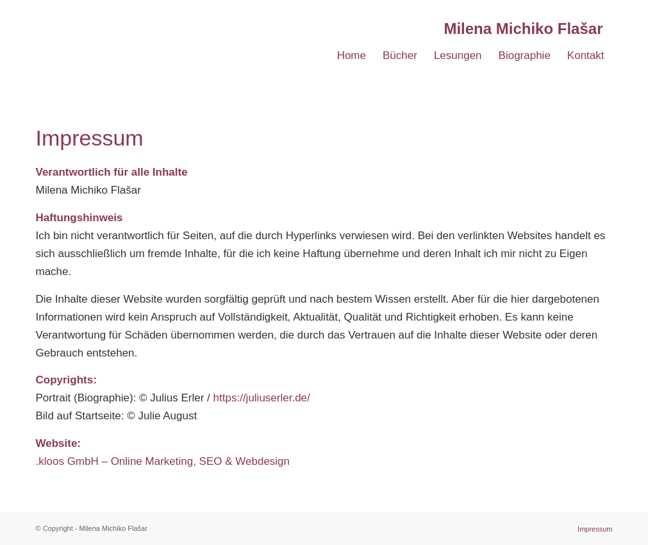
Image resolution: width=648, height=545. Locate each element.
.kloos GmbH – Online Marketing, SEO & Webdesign (163, 461)
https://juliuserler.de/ (261, 398)
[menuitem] (351, 56)
